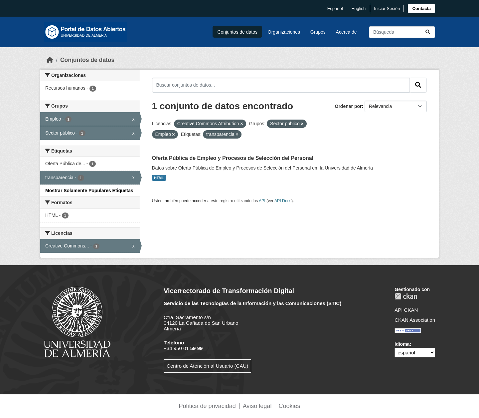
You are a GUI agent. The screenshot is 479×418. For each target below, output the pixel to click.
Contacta (421, 8)
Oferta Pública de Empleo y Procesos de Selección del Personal (233, 158)
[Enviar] (427, 32)
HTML (159, 178)
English (359, 8)
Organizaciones (284, 32)
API (262, 201)
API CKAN (406, 310)
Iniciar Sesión (387, 8)
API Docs (282, 201)
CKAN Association (415, 320)
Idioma (402, 344)
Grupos (318, 32)
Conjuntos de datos (237, 32)
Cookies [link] (289, 406)
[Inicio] (50, 60)
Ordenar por (348, 106)
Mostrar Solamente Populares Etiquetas (89, 190)
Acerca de (346, 32)
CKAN (406, 296)
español (335, 8)
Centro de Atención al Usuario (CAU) (207, 366)
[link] (421, 8)
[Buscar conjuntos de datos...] (402, 32)
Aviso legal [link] (257, 406)
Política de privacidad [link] (207, 406)
